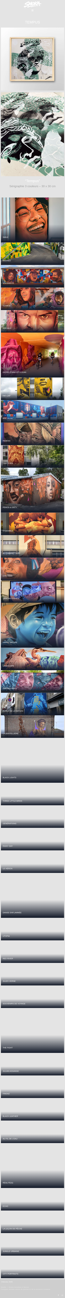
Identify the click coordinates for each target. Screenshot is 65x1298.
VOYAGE (7, 306)
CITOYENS (7, 576)
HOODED (7, 328)
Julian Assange (11, 1071)
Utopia (6, 936)
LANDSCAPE (8, 666)
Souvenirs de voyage (14, 1004)
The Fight (8, 1048)
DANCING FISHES (11, 598)
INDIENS (6, 441)
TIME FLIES (8, 463)
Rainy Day (8, 846)
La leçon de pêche (12, 1229)
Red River (8, 959)
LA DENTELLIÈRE (10, 733)
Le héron (7, 869)
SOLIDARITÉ (8, 283)
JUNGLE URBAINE (11, 1251)
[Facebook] (58, 1295)
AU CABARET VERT (11, 553)
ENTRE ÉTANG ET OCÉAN (14, 372)
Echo (5, 1206)
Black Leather (10, 1116)
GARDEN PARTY (10, 688)
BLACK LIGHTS (9, 777)
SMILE (5, 237)
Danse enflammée (12, 913)
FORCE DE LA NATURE (13, 711)
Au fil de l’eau (10, 1139)
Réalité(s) (8, 1183)
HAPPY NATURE (10, 642)
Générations (9, 823)
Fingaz (6, 1094)
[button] (32, 10)
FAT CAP (6, 396)
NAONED (7, 261)
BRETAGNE (8, 418)
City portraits (10, 1274)
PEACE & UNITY (10, 507)
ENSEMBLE (8, 531)
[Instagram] (62, 1295)
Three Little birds (12, 801)
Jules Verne (9, 981)
